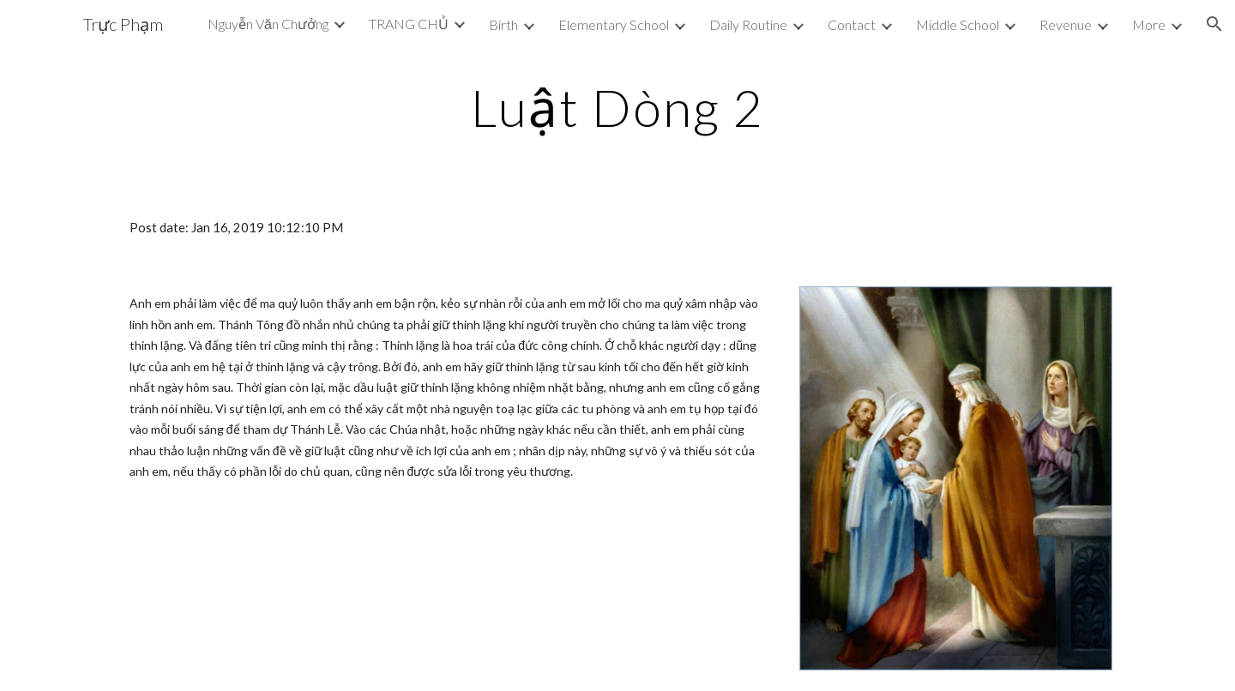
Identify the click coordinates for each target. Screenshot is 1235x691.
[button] (1214, 24)
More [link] (1149, 24)
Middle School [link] (957, 24)
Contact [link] (852, 24)
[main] (617, 107)
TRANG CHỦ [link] (409, 23)
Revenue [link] (1065, 24)
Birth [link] (503, 24)
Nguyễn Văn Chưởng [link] (268, 23)
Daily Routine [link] (748, 24)
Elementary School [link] (613, 24)
